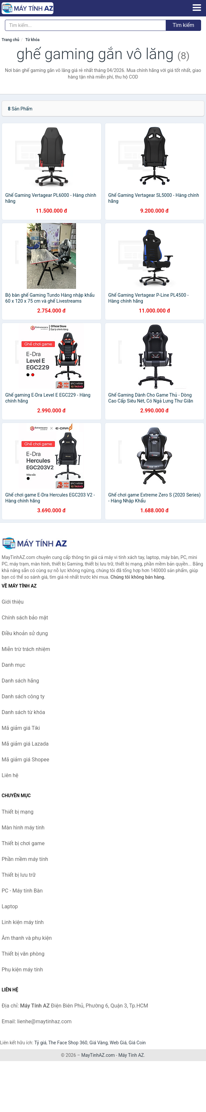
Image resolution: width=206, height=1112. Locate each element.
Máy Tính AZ (131, 1055)
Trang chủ (10, 39)
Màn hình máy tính (23, 827)
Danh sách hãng (20, 681)
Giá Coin (137, 1042)
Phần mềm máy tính (25, 859)
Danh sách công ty (23, 696)
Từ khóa (32, 39)
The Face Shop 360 (67, 1042)
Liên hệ (10, 775)
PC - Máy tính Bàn (22, 891)
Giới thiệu (13, 602)
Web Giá (118, 1042)
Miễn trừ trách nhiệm (26, 649)
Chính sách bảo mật (25, 617)
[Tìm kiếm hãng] (85, 25)
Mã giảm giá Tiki (21, 728)
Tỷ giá (40, 1042)
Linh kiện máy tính (23, 922)
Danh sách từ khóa (23, 712)
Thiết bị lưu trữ (19, 875)
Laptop (10, 906)
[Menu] (197, 7)
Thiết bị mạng (17, 812)
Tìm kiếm (183, 25)
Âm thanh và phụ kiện (27, 938)
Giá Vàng (98, 1042)
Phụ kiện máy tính (22, 969)
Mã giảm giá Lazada (25, 744)
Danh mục (13, 665)
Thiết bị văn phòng (23, 954)
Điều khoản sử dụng (25, 633)
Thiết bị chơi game (23, 843)
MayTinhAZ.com (98, 1055)
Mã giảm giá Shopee (25, 759)
